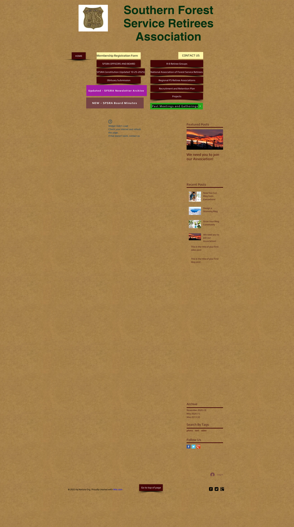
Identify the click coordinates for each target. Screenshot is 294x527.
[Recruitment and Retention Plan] (176, 88)
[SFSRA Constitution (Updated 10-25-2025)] (121, 71)
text (197, 430)
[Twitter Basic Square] (193, 447)
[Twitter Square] (216, 489)
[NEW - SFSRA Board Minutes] (115, 103)
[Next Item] (217, 139)
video (203, 430)
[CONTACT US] (190, 55)
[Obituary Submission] (119, 80)
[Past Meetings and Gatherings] (176, 106)
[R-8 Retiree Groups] (176, 63)
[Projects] (176, 96)
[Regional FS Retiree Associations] (176, 80)
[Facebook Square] (211, 489)
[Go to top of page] (151, 487)
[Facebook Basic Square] (188, 447)
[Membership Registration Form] (119, 55)
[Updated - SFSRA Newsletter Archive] (116, 90)
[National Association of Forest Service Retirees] (176, 71)
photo (190, 430)
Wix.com (117, 489)
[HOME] (79, 55)
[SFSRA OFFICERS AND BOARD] (119, 63)
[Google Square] (222, 489)
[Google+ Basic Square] (198, 447)
